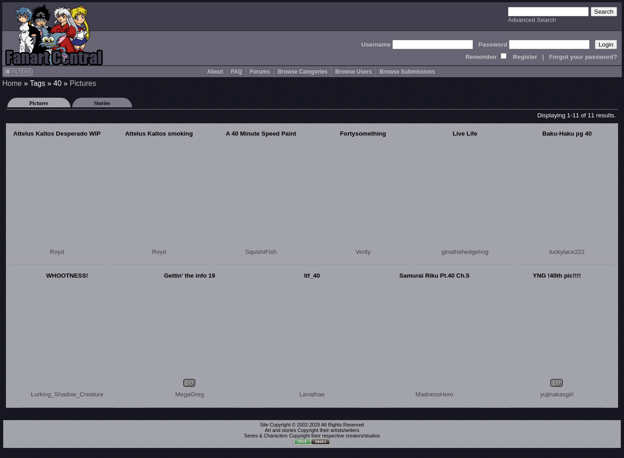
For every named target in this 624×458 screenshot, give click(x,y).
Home (12, 83)
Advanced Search (532, 19)
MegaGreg (189, 394)
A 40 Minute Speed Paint (261, 133)
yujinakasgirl (556, 394)
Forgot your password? (583, 56)
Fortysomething (363, 133)
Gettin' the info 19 (189, 275)
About (215, 71)
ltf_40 (312, 275)
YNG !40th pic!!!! (557, 275)
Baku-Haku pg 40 (567, 133)
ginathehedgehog (465, 251)
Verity (362, 251)
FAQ (236, 71)
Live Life (465, 133)
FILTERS (18, 71)
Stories (102, 103)
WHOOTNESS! (67, 275)
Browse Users (353, 71)
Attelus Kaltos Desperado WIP (57, 133)
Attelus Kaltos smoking (159, 133)
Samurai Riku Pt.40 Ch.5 (434, 275)
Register (525, 56)
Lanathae (312, 394)
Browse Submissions (407, 71)
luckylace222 (567, 251)
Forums (260, 71)
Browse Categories (303, 71)
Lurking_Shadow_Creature (67, 394)
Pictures (82, 83)
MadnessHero (434, 394)
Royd (57, 251)
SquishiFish (261, 251)
